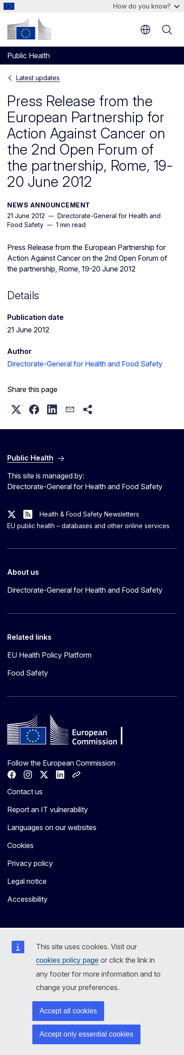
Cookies (20, 845)
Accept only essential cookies (86, 1034)
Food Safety (27, 672)
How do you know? (146, 6)
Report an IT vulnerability (47, 809)
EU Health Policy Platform (49, 654)
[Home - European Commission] (29, 28)
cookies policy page (67, 960)
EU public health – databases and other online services (88, 526)
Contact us (25, 791)
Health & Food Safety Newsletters (89, 514)
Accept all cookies (68, 1011)
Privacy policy (30, 863)
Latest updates (38, 78)
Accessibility (27, 899)
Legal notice (27, 881)
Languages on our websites (51, 827)
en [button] (145, 29)
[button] (16, 409)
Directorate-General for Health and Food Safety (84, 363)
